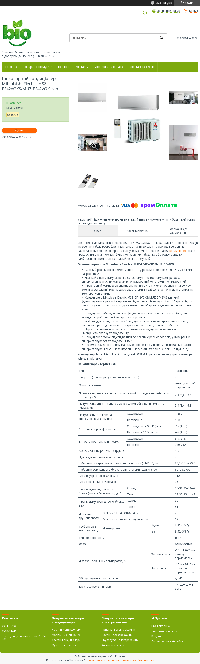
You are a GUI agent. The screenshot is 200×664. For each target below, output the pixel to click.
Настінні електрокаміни (117, 635)
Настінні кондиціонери (66, 629)
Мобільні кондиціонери (67, 635)
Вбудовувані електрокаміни (120, 640)
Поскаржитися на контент (103, 660)
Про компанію (160, 626)
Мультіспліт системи (65, 645)
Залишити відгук (168, 11)
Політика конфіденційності (138, 660)
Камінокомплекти (113, 645)
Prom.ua (120, 656)
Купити (19, 130)
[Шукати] (161, 38)
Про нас (63, 67)
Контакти (82, 67)
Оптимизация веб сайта (167, 641)
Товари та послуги (36, 67)
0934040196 (9, 626)
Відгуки (156, 636)
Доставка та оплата (109, 67)
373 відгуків (164, 3)
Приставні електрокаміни (118, 629)
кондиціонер (178, 251)
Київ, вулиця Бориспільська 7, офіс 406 (24, 637)
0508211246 (9, 631)
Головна (11, 67)
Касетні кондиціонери (66, 640)
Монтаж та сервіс (141, 67)
